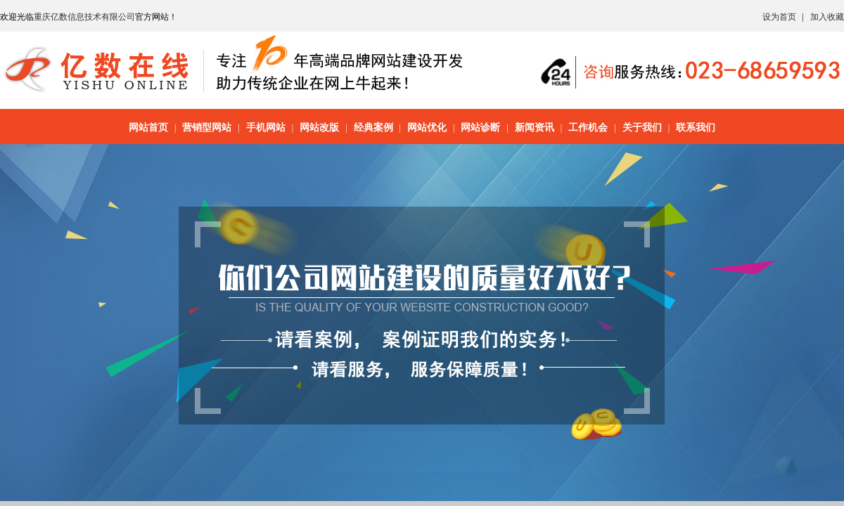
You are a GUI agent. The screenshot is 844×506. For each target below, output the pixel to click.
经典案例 (373, 127)
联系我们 (695, 127)
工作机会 (588, 127)
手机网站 (266, 127)
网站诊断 (480, 127)
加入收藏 (827, 17)
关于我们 (642, 127)
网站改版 (319, 127)
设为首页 (779, 17)
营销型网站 (206, 127)
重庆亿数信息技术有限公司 (84, 17)
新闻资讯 (534, 127)
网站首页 (148, 127)
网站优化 (427, 127)
